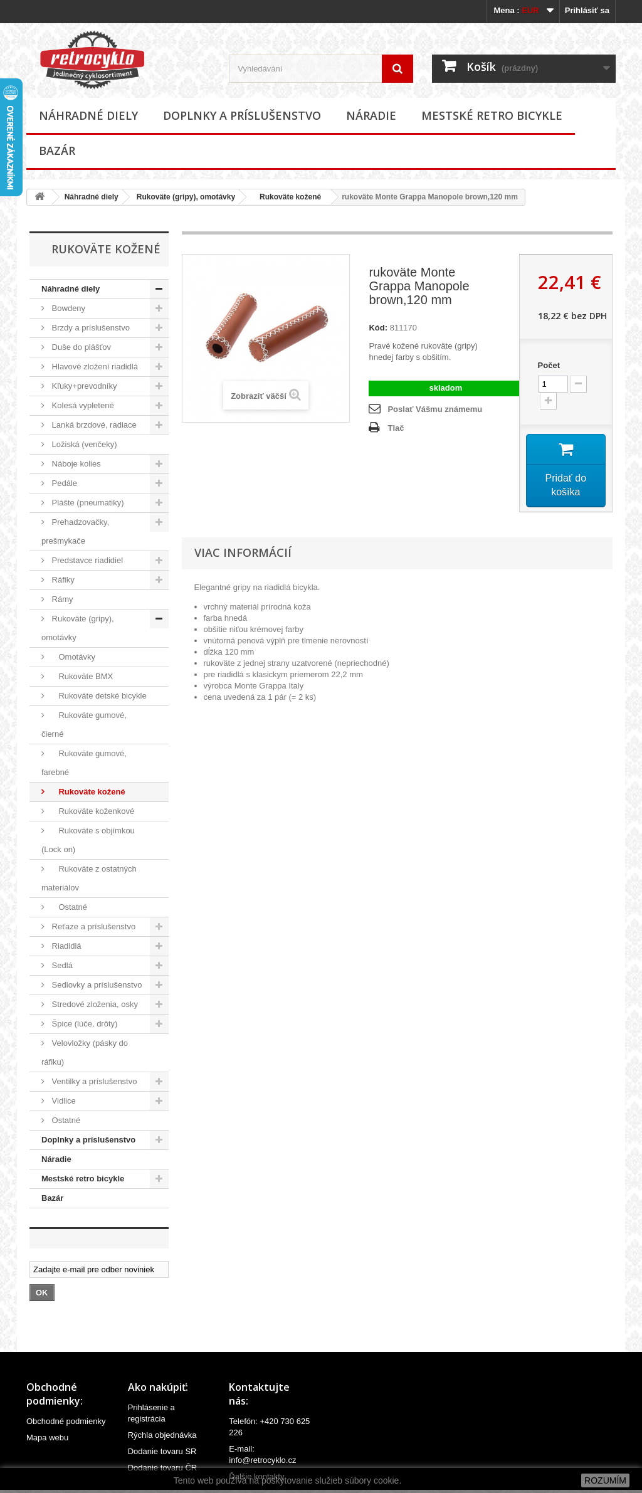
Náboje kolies (75, 463)
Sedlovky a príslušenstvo (96, 984)
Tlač (395, 428)
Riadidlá (66, 946)
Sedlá (61, 965)
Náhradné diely (88, 115)
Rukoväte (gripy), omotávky (186, 197)
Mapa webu (47, 1437)
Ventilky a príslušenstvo (93, 1081)
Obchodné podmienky (65, 1421)
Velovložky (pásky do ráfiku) (84, 1052)
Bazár (57, 150)
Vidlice (63, 1100)
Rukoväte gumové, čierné (84, 724)
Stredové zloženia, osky (94, 1004)
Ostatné (68, 907)
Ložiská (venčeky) (83, 444)
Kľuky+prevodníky (83, 386)
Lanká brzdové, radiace (93, 425)
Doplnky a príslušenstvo (242, 115)
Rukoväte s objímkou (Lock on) (88, 840)
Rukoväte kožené (287, 197)
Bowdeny (67, 308)
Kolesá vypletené (82, 405)
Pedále (63, 483)
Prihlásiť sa (587, 10)
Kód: (378, 327)
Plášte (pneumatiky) (87, 502)
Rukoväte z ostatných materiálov (89, 878)
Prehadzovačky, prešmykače (75, 531)
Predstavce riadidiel (86, 560)
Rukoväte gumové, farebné (84, 763)
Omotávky (72, 657)
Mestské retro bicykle (491, 115)
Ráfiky (62, 579)
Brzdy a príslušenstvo (90, 327)
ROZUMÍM (605, 1480)
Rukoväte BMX (81, 676)
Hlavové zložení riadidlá (94, 366)
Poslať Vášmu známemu (434, 409)
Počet (549, 365)
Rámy (61, 599)
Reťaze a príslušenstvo (92, 926)
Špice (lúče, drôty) (83, 1023)
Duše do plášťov (80, 347)
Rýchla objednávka (162, 1435)
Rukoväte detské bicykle (98, 695)
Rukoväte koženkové (92, 811)
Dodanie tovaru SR (162, 1451)
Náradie (371, 115)
